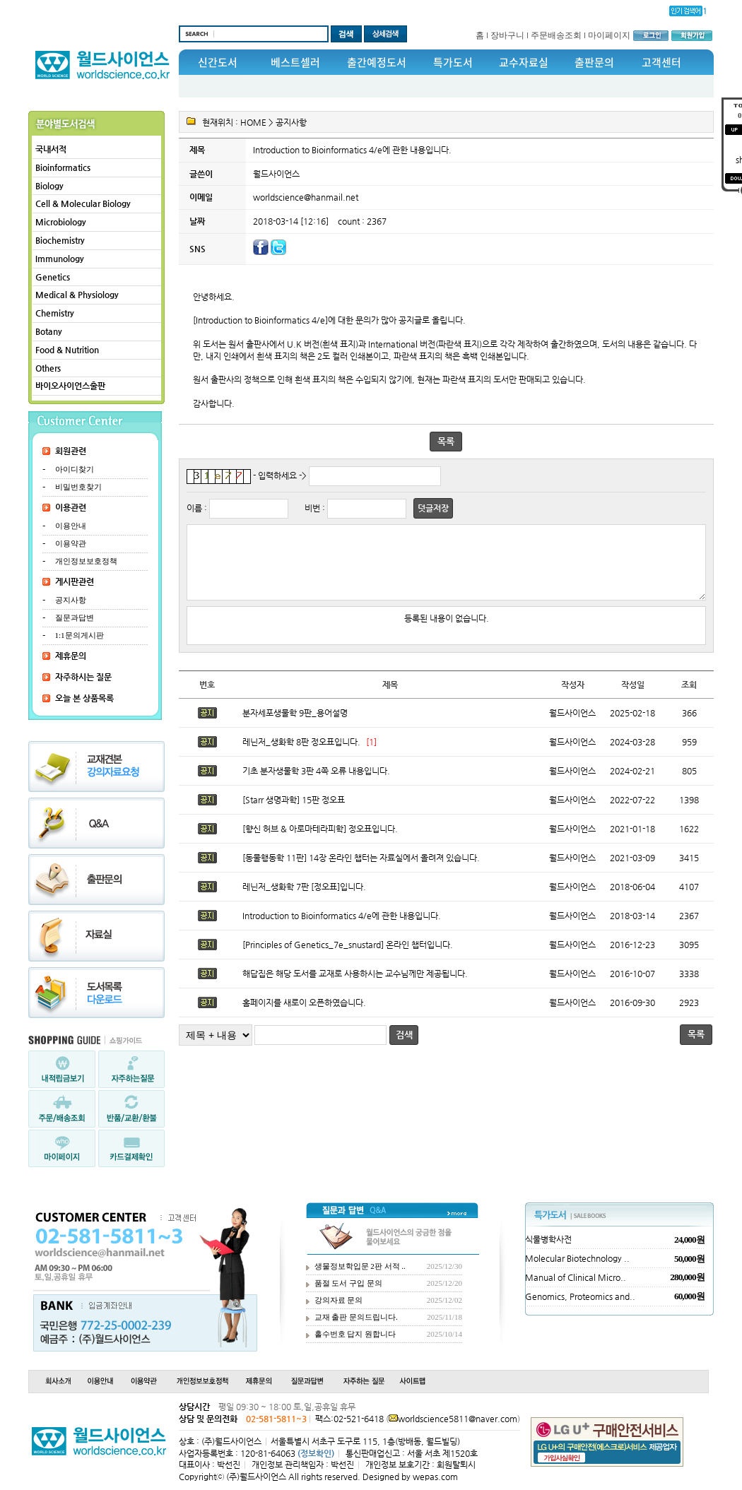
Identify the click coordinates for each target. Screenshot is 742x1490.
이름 (194, 508)
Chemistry (54, 313)
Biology (49, 186)
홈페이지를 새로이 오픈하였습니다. (304, 1015)
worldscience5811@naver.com (457, 1419)
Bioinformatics (62, 167)
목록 (445, 441)
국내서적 (50, 149)
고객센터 (661, 62)
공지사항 (70, 600)
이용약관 (70, 543)
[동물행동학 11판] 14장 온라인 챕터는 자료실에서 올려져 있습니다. (361, 870)
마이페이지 (609, 35)
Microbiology (60, 222)
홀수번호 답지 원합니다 (355, 1334)
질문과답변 (74, 617)
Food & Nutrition (67, 350)
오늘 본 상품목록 (84, 698)
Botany (48, 331)
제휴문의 (70, 656)
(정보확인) (316, 1453)
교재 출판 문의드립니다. (356, 1317)
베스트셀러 (295, 62)
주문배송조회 (556, 35)
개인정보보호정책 (86, 561)
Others (48, 368)
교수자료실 (523, 62)
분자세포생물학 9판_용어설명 (295, 726)
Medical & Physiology (77, 295)
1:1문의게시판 (79, 635)
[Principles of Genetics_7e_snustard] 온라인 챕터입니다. (347, 957)
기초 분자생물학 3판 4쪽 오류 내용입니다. (316, 783)
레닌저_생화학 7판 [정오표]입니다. (304, 899)
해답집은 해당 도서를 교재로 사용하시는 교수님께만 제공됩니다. (355, 986)
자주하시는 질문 (83, 677)
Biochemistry (60, 240)
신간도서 (217, 62)
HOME (253, 122)
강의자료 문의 (338, 1300)
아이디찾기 (74, 469)
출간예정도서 (376, 62)
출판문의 (594, 62)
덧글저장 (433, 508)
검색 (404, 1047)
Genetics (52, 277)
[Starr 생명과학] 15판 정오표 (293, 812)
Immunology (59, 259)
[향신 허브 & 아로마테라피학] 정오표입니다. (320, 841)
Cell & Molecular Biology (83, 203)
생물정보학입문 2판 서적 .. (360, 1266)
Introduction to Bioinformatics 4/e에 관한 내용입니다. (341, 928)
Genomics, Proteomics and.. (580, 1296)
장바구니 (507, 35)
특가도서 (453, 62)
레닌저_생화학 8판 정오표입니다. (301, 754)
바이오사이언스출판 (70, 386)
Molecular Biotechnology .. (577, 1258)
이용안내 (70, 525)
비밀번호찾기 (78, 487)
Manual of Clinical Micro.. (575, 1277)
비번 (312, 508)
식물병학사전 (548, 1239)
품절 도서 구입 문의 (348, 1283)
